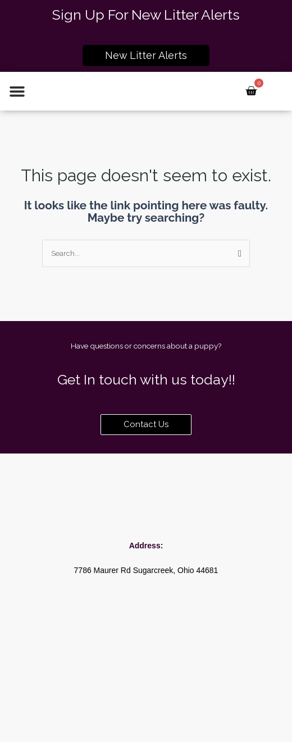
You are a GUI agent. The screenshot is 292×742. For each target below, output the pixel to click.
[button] (17, 91)
